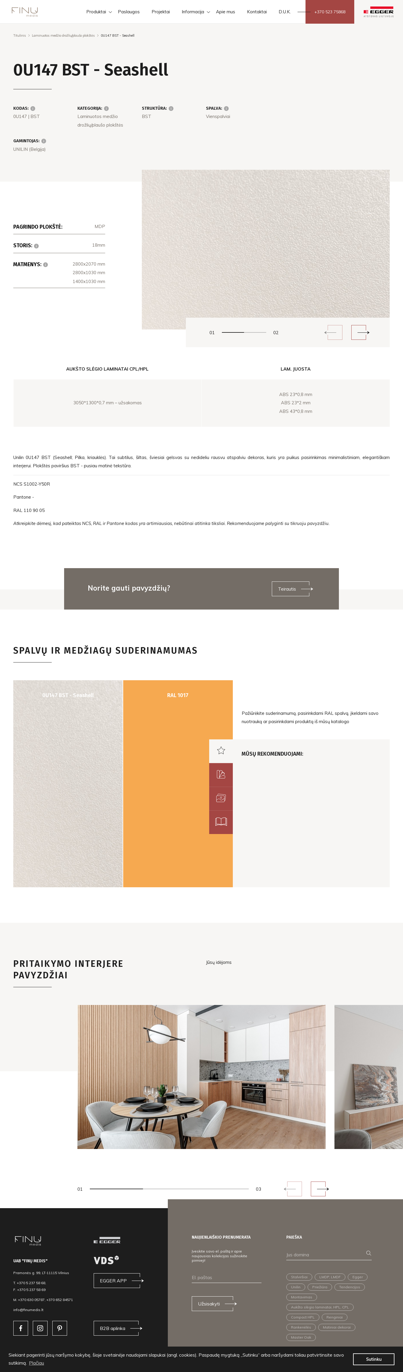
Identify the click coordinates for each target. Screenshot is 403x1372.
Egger (357, 1277)
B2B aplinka (112, 1328)
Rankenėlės (301, 1327)
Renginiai (334, 1317)
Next (358, 332)
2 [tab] (255, 332)
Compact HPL (303, 1317)
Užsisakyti (209, 1304)
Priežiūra (319, 1287)
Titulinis (19, 35)
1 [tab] (233, 332)
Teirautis (287, 589)
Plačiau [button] (36, 1363)
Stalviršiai (299, 1277)
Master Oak (301, 1337)
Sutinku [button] (374, 1359)
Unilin (295, 1287)
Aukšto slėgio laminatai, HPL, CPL (320, 1307)
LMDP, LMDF (330, 1277)
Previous (335, 332)
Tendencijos (349, 1287)
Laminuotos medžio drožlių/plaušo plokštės (63, 35)
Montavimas (301, 1297)
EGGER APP (113, 1281)
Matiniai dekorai (337, 1327)
